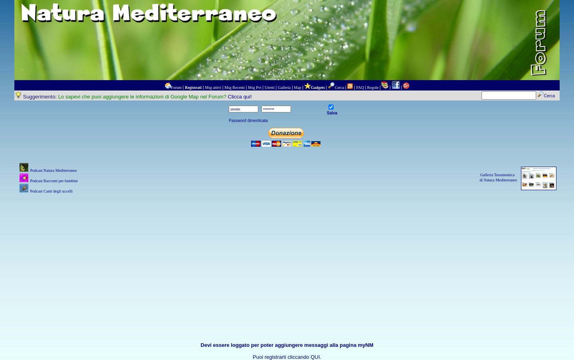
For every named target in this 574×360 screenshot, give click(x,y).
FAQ (360, 87)
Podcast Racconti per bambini (54, 181)
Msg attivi (213, 87)
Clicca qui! (240, 97)
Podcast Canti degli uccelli (51, 191)
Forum (176, 87)
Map (297, 87)
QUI (315, 357)
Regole (372, 87)
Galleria (284, 87)
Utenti (270, 87)
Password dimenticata (248, 120)
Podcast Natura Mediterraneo (53, 170)
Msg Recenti (234, 87)
